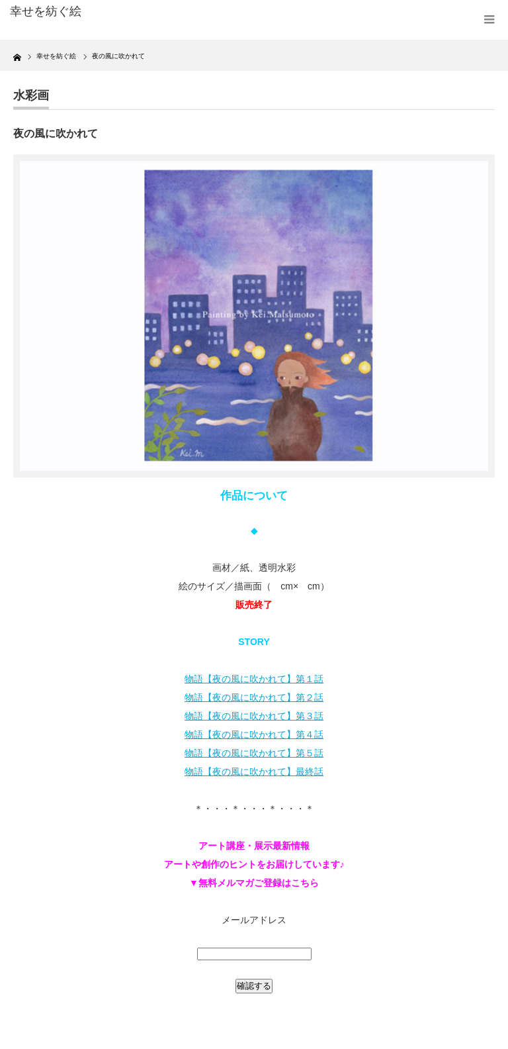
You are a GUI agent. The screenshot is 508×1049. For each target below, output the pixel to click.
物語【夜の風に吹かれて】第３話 (254, 716)
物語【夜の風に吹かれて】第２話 (254, 697)
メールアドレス (254, 920)
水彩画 (31, 95)
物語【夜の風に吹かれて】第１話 (254, 679)
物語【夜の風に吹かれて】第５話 (254, 753)
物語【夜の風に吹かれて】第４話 (254, 734)
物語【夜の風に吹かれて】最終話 (254, 771)
